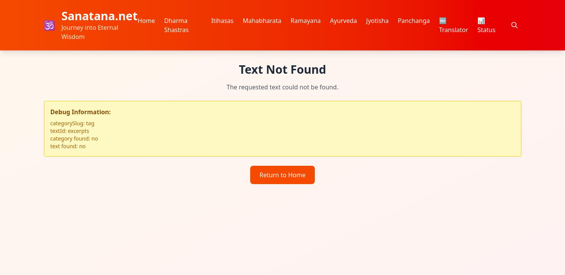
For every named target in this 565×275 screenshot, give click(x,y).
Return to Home (282, 175)
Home (146, 20)
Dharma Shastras (176, 25)
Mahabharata (262, 20)
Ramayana (306, 20)
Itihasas (222, 20)
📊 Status (486, 25)
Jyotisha (377, 20)
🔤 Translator (453, 25)
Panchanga (414, 20)
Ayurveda (343, 20)
